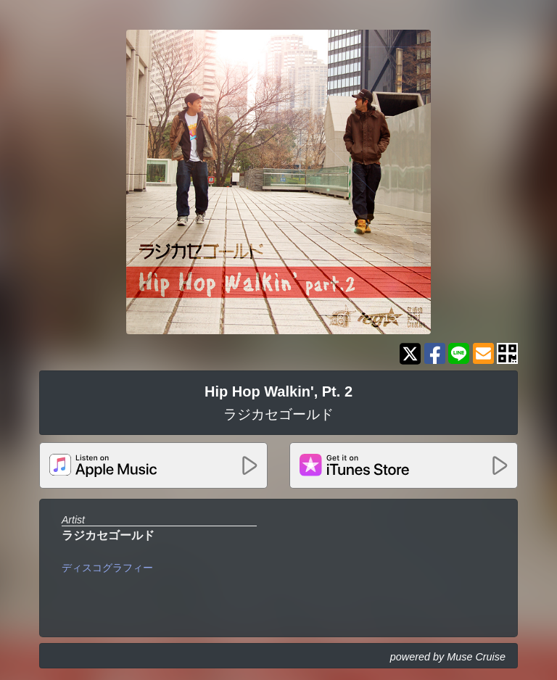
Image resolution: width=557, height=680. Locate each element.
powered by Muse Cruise (448, 657)
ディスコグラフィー (107, 567)
